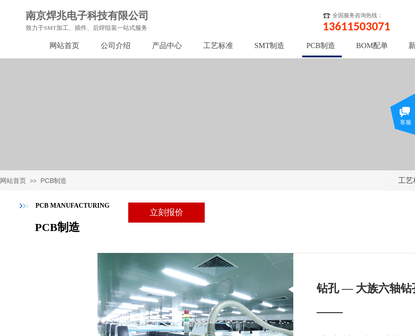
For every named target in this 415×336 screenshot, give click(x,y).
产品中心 (167, 45)
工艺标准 (218, 45)
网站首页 (13, 180)
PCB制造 (54, 180)
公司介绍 (116, 45)
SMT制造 (270, 45)
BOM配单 (372, 45)
